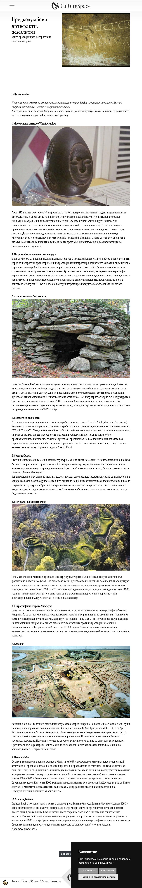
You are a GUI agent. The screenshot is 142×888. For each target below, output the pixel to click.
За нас (25, 881)
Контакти (56, 881)
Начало (15, 881)
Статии (35, 881)
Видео (45, 881)
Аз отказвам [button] (107, 870)
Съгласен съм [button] (88, 870)
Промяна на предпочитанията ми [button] (98, 877)
